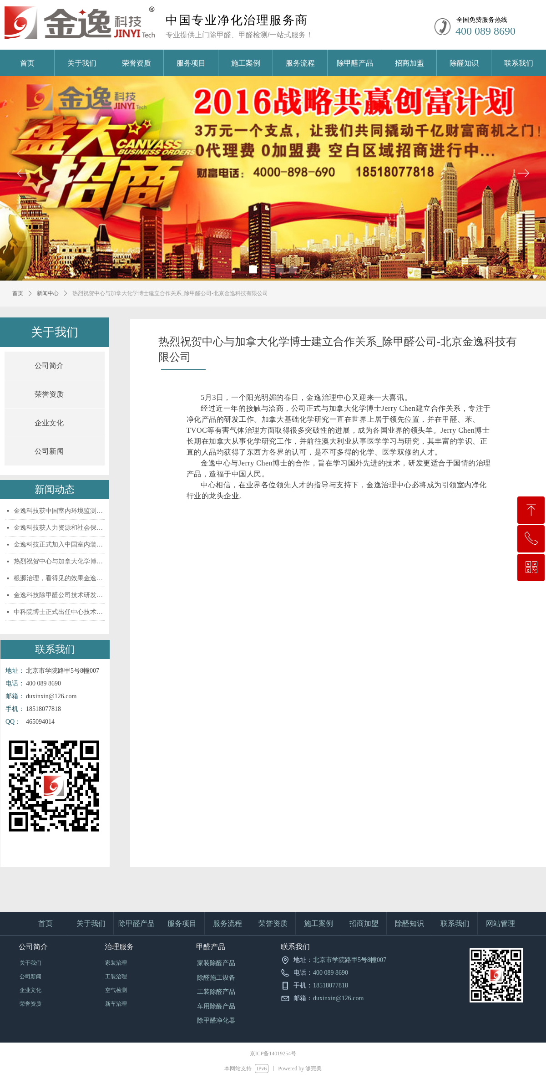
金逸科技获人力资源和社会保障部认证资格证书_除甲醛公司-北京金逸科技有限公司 (59, 527)
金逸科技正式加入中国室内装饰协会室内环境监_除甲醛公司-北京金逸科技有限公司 (59, 544)
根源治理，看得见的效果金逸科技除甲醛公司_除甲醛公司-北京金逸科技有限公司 (59, 578)
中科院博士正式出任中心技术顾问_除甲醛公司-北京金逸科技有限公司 (59, 612)
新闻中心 (48, 293)
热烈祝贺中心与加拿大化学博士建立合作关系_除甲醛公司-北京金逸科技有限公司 (59, 561)
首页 (17, 293)
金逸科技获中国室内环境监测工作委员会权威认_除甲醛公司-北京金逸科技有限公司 (59, 510)
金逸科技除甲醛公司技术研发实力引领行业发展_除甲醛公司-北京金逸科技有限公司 (59, 595)
